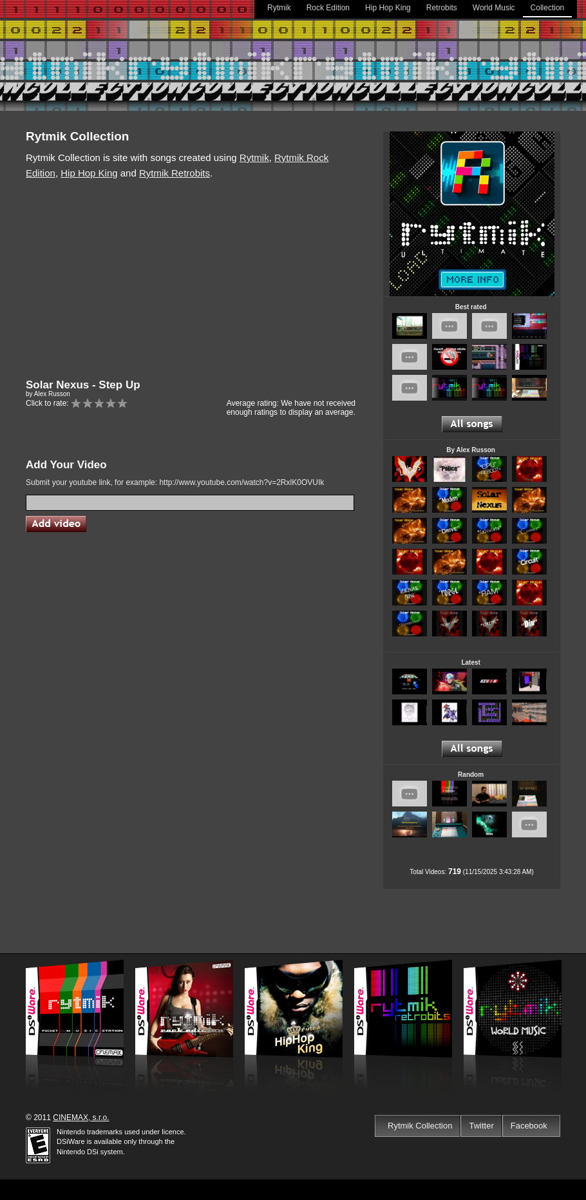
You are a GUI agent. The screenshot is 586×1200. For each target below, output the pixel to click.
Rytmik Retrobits (174, 172)
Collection (548, 7)
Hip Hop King (388, 7)
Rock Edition (328, 7)
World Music (494, 7)
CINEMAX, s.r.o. (81, 1117)
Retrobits (441, 7)
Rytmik (279, 7)
